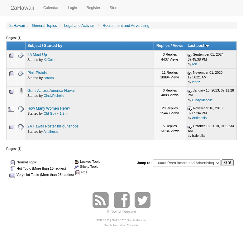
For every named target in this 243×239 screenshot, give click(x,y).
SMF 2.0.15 (102, 220)
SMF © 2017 (119, 220)
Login (72, 8)
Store (114, 8)
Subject (34, 45)
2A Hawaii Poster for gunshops (53, 126)
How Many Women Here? (48, 108)
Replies (163, 45)
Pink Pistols (37, 73)
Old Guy (50, 113)
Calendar (51, 8)
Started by (53, 45)
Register (93, 8)
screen (49, 78)
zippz (196, 82)
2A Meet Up (37, 54)
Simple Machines (137, 220)
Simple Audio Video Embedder (121, 225)
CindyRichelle (54, 95)
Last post (198, 45)
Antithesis (199, 118)
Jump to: (144, 163)
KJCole (49, 60)
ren (194, 64)
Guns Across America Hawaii (51, 90)
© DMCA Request (121, 212)
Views (178, 45)
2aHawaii (22, 7)
